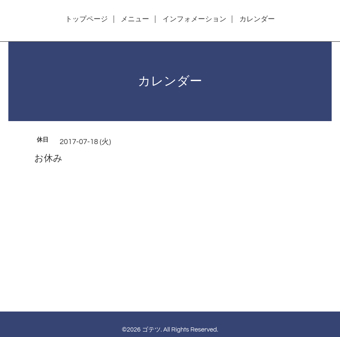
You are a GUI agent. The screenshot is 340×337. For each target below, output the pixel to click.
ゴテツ (151, 330)
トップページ (86, 19)
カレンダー (257, 19)
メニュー (135, 19)
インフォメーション (194, 19)
